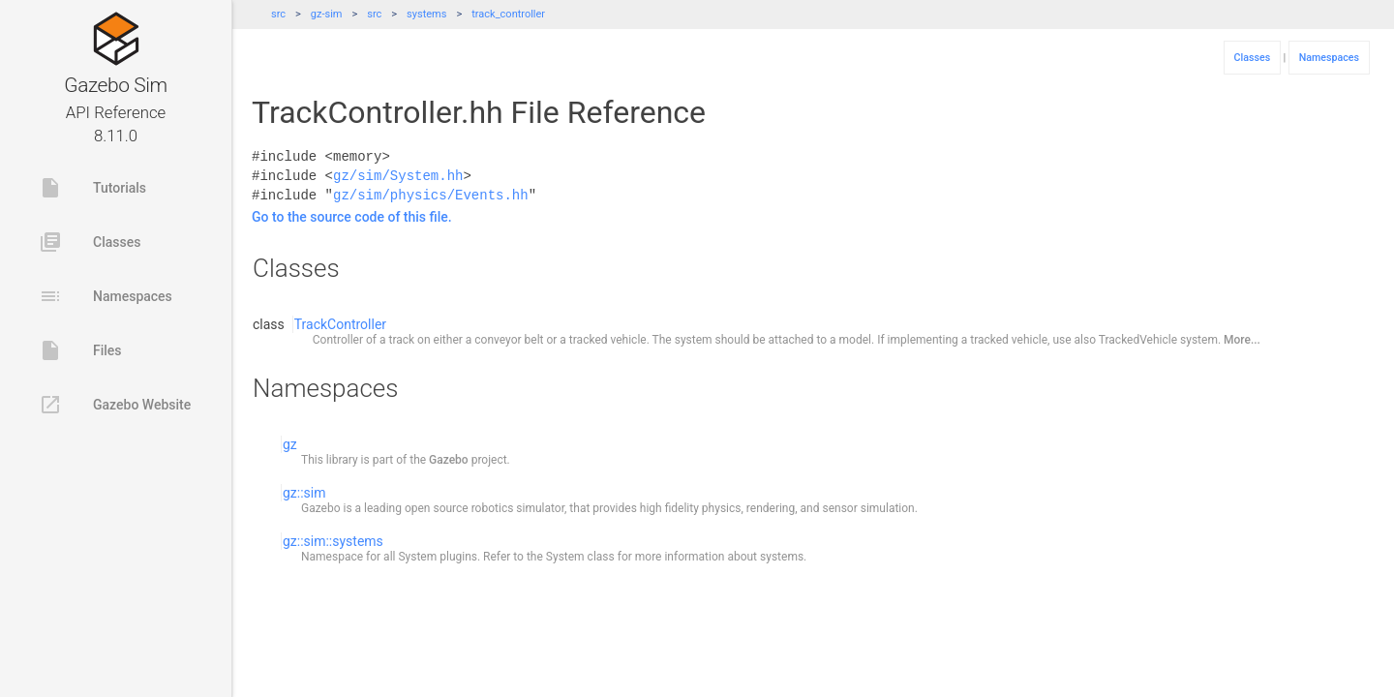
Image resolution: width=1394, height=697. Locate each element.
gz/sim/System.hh (398, 176)
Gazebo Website (115, 404)
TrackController (340, 324)
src (278, 14)
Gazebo (449, 460)
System (417, 556)
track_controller (508, 14)
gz (290, 444)
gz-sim (327, 14)
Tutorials (92, 187)
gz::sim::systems (333, 541)
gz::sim (304, 492)
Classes (89, 242)
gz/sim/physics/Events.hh (431, 195)
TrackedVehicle (1138, 340)
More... (1242, 340)
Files (80, 350)
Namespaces (105, 296)
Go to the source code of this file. (352, 217)
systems (426, 14)
